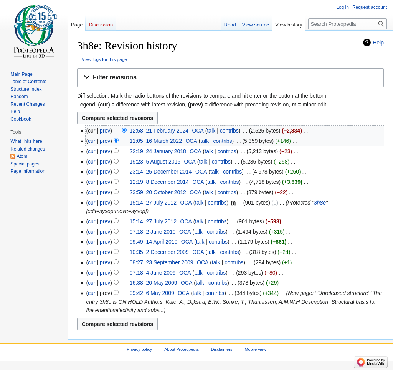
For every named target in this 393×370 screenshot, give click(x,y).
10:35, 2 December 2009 (159, 252)
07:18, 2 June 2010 (153, 232)
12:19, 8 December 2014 (159, 182)
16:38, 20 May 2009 (153, 283)
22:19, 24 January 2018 (158, 151)
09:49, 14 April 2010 (154, 242)
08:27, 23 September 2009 (161, 262)
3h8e (320, 203)
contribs (229, 131)
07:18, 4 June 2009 (153, 273)
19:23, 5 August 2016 (155, 162)
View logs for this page (104, 59)
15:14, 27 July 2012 (153, 203)
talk (211, 131)
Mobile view (255, 349)
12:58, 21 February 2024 (159, 131)
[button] (230, 77)
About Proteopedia (181, 349)
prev (105, 131)
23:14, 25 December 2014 (161, 172)
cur (91, 141)
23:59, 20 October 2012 (158, 192)
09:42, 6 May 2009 (152, 293)
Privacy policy (139, 349)
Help (378, 42)
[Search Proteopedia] (347, 23)
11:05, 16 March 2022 (156, 141)
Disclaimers (222, 349)
